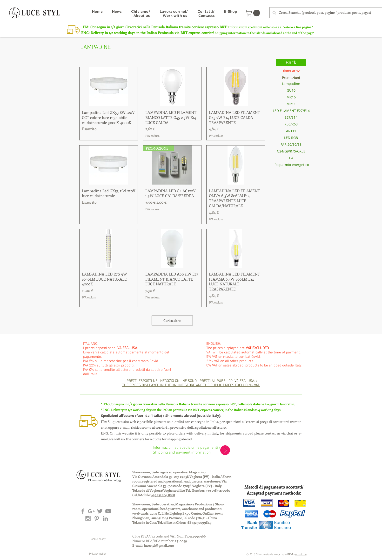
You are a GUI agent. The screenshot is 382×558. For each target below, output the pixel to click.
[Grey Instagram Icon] (88, 518)
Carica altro (172, 320)
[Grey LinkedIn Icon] (105, 518)
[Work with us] (174, 15)
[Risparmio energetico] (292, 164)
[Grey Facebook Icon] (83, 511)
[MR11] (291, 104)
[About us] (142, 15)
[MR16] (291, 97)
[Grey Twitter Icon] (99, 511)
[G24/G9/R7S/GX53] (291, 151)
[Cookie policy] (98, 539)
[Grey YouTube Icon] (108, 511)
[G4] (291, 158)
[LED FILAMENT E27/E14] (291, 110)
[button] (253, 13)
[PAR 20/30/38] (291, 144)
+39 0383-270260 (218, 490)
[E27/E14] (291, 117)
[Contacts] (206, 15)
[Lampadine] (291, 83)
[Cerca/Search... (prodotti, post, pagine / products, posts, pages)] (326, 12)
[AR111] (291, 131)
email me (301, 554)
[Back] (291, 62)
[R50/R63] (291, 124)
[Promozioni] (291, 77)
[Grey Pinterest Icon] (96, 518)
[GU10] (291, 90)
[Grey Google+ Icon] (91, 511)
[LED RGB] (291, 137)
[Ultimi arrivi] (291, 71)
